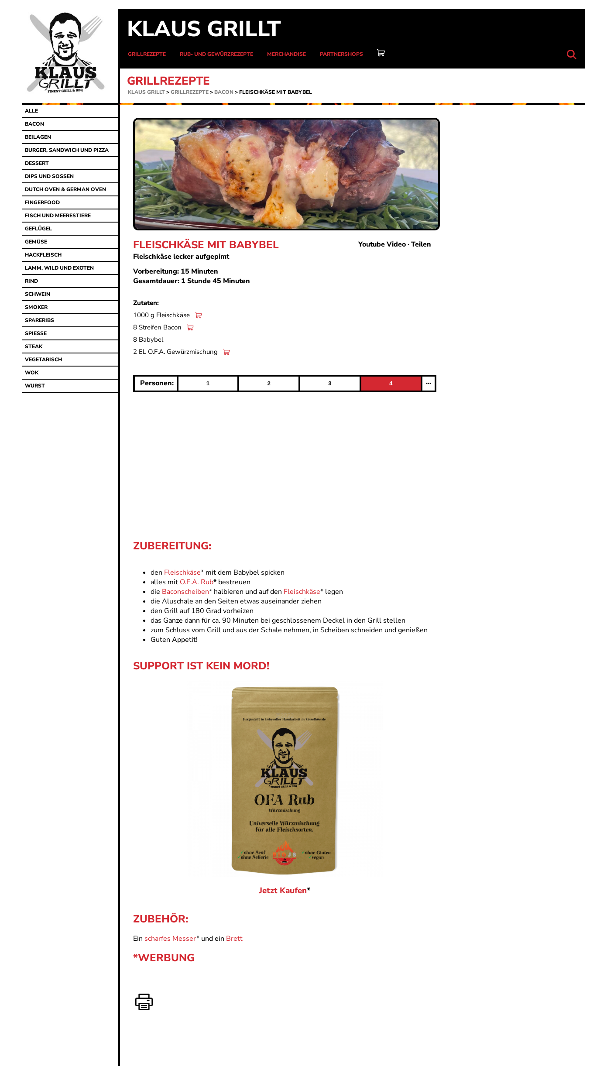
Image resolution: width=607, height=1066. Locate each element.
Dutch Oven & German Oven (65, 189)
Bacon (223, 92)
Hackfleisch (43, 254)
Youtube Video (382, 244)
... (428, 382)
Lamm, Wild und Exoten (59, 267)
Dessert (37, 163)
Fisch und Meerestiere (58, 215)
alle (31, 110)
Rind (31, 281)
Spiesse (36, 333)
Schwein (37, 294)
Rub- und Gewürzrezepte (216, 54)
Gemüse (36, 241)
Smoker (36, 307)
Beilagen (38, 137)
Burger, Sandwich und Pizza (67, 150)
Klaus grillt (204, 29)
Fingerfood (42, 202)
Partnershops (341, 54)
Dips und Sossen (49, 176)
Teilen (421, 244)
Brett (234, 938)
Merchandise (286, 54)
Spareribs (39, 320)
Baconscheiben (185, 591)
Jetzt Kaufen (283, 890)
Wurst (35, 385)
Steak (33, 346)
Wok (31, 372)
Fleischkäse (182, 572)
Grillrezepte (147, 54)
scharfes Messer (170, 938)
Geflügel (38, 228)
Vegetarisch (43, 359)
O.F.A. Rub (196, 582)
